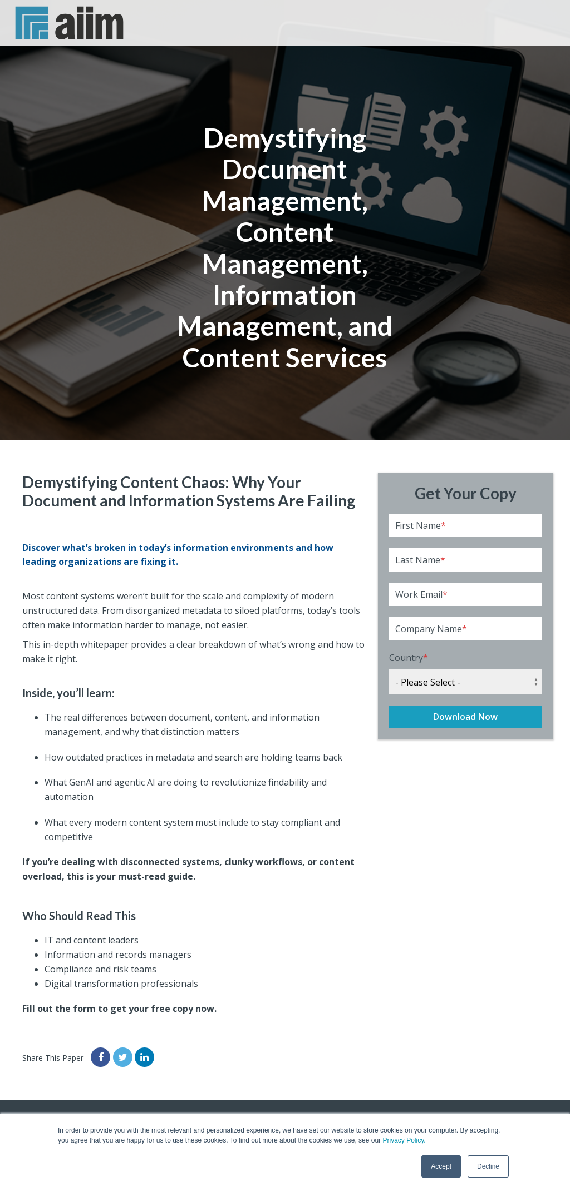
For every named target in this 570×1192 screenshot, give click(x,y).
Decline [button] (488, 1166)
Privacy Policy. (403, 1140)
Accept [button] (441, 1166)
